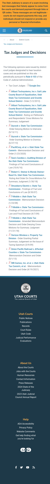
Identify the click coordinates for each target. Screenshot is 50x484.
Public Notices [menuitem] (26, 318)
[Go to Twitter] (21, 467)
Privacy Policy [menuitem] (25, 427)
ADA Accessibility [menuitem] (26, 423)
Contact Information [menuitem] (25, 379)
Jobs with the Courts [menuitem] (25, 371)
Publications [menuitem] (26, 322)
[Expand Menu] (4, 30)
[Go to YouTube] (27, 467)
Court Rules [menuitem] (25, 330)
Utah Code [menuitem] (26, 334)
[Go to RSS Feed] (34, 467)
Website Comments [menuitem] (26, 431)
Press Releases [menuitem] (26, 383)
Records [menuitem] (26, 326)
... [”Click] (4, 39)
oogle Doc (33, 85)
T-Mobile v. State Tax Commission (26, 207)
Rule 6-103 (31, 76)
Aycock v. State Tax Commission (25, 126)
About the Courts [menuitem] (26, 367)
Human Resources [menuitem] (25, 375)
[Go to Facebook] (16, 467)
